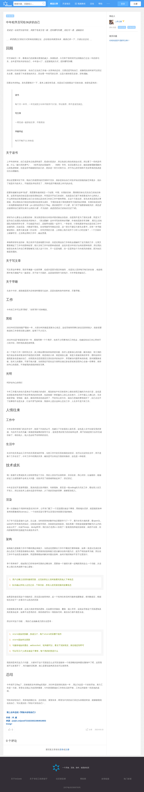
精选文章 (54, 4)
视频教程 (80, 4)
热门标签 (128, 779)
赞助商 (83, 779)
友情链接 (105, 779)
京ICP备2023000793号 (72, 787)
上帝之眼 (118, 22)
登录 (123, 4)
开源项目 (66, 4)
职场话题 (10, 16)
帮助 (100, 4)
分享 (89, 730)
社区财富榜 (61, 779)
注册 (136, 4)
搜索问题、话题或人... (24, 4)
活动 (92, 4)
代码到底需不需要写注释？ (119, 41)
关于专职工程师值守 (38, 779)
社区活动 (122, 27)
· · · (108, 4)
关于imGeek (16, 779)
